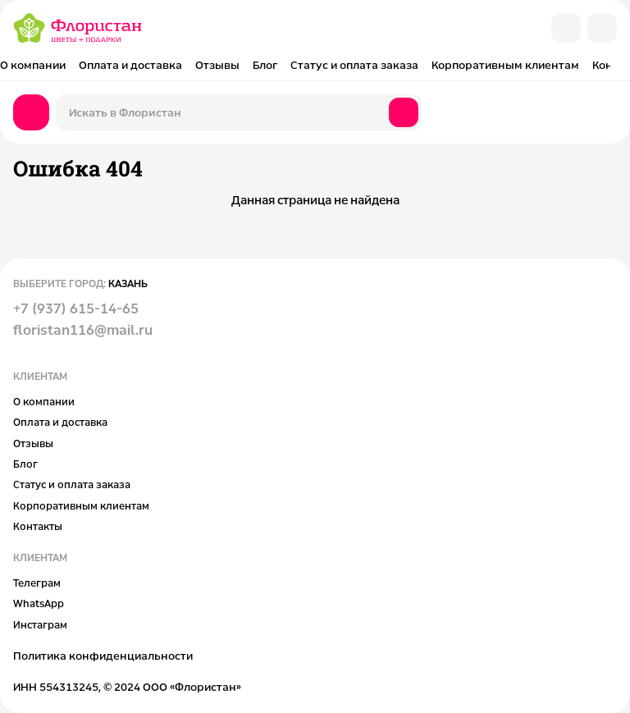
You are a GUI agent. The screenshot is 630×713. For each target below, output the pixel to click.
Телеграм (37, 582)
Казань (128, 283)
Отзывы (217, 64)
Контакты (37, 525)
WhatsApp (38, 603)
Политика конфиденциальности (103, 655)
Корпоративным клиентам (505, 64)
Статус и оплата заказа (354, 64)
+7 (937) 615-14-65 (76, 308)
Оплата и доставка (130, 64)
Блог (265, 64)
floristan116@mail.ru (83, 330)
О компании (33, 64)
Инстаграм (40, 624)
